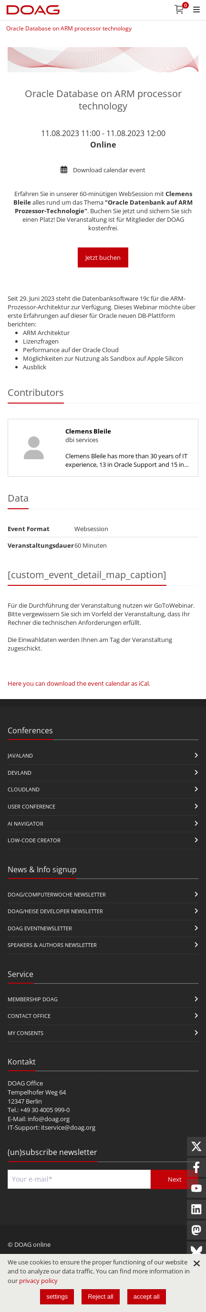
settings (57, 1296)
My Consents (25, 1032)
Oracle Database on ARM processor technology (69, 28)
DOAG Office (25, 1083)
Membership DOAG (33, 999)
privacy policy (38, 1280)
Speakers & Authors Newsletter (52, 944)
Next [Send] (175, 1179)
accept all (147, 1296)
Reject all (100, 1296)
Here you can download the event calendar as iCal (78, 683)
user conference (31, 806)
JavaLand (20, 755)
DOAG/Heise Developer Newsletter (55, 911)
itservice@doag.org (68, 1127)
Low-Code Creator (34, 840)
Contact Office (29, 1015)
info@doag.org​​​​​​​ (49, 1119)
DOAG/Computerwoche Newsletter (57, 894)
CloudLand (24, 789)
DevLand (19, 772)
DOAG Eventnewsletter (40, 928)
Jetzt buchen (103, 257)
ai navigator (25, 823)
